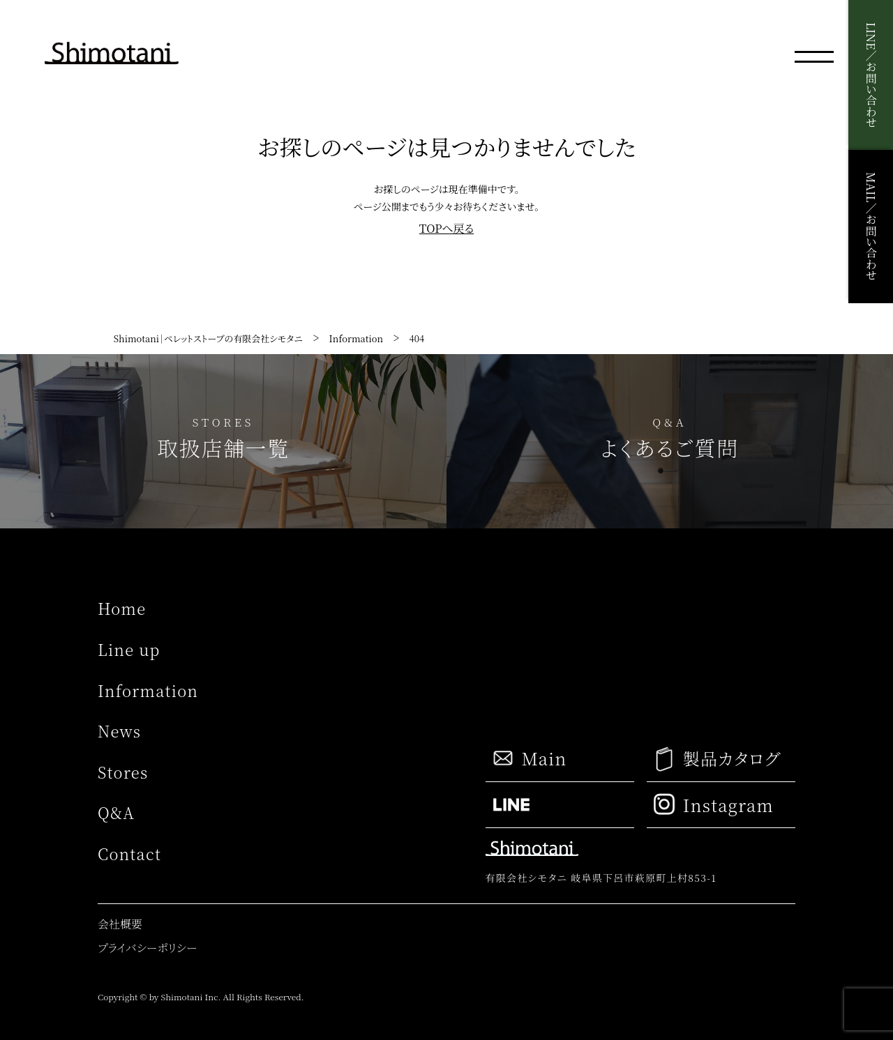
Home (122, 608)
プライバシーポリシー (147, 948)
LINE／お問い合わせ (871, 75)
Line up (129, 649)
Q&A (116, 812)
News (119, 731)
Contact (129, 853)
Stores (123, 772)
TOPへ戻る (446, 228)
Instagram (713, 804)
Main (528, 758)
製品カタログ (717, 758)
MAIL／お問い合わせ (871, 226)
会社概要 (120, 924)
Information (148, 690)
